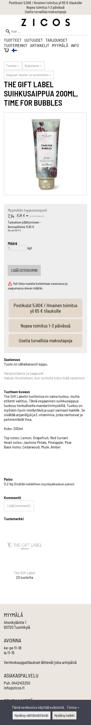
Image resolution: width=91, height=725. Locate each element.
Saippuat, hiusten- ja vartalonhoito (28, 75)
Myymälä (60, 45)
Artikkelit (39, 45)
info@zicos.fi (14, 687)
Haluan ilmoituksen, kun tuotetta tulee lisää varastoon (44, 377)
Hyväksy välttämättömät (32, 715)
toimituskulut (38, 216)
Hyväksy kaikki (64, 715)
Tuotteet (13, 40)
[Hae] (45, 31)
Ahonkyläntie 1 (15, 622)
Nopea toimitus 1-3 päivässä (45, 7)
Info (75, 45)
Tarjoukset (56, 40)
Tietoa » (73, 707)
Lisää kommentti (19, 506)
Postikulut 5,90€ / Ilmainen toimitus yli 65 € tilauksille (45, 3)
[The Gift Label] (24, 557)
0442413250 (21, 682)
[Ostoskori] (6, 50)
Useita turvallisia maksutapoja (45, 12)
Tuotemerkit (15, 45)
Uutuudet (33, 40)
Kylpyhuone (33, 66)
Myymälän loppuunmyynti (27, 210)
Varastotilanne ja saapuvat (23, 373)
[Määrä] (17, 248)
